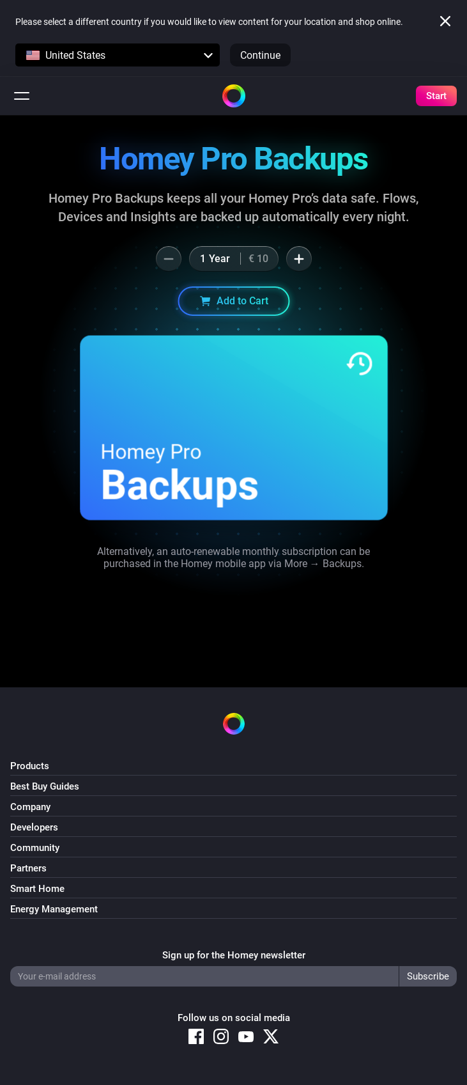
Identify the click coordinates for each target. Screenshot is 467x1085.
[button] (117, 54)
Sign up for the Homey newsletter (233, 955)
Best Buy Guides (44, 786)
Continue (260, 55)
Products (29, 766)
